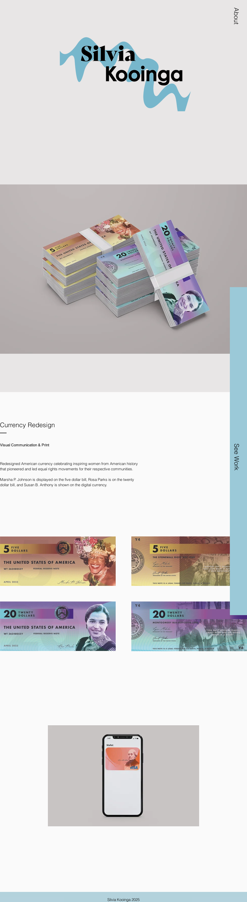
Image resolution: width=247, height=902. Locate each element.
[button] (236, 16)
